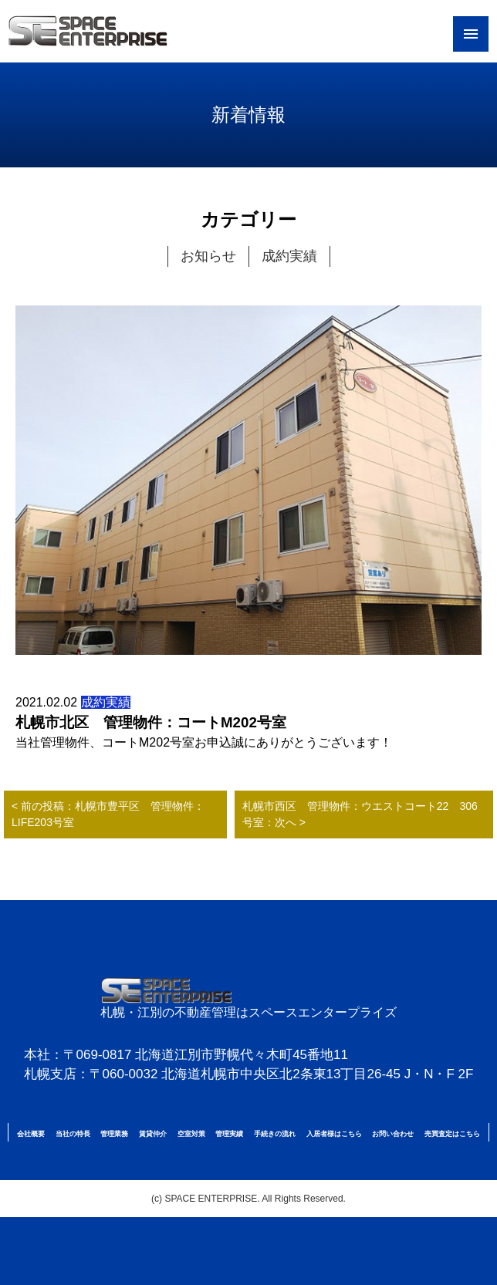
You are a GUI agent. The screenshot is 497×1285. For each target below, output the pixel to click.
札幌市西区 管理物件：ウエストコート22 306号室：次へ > (360, 814)
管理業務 (114, 1134)
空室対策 (191, 1134)
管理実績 (229, 1134)
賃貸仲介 (153, 1134)
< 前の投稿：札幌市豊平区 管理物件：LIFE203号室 (108, 814)
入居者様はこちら (334, 1134)
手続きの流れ (275, 1134)
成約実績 (289, 256)
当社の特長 (73, 1134)
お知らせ (208, 256)
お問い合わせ (393, 1134)
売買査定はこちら (452, 1134)
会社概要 (31, 1134)
